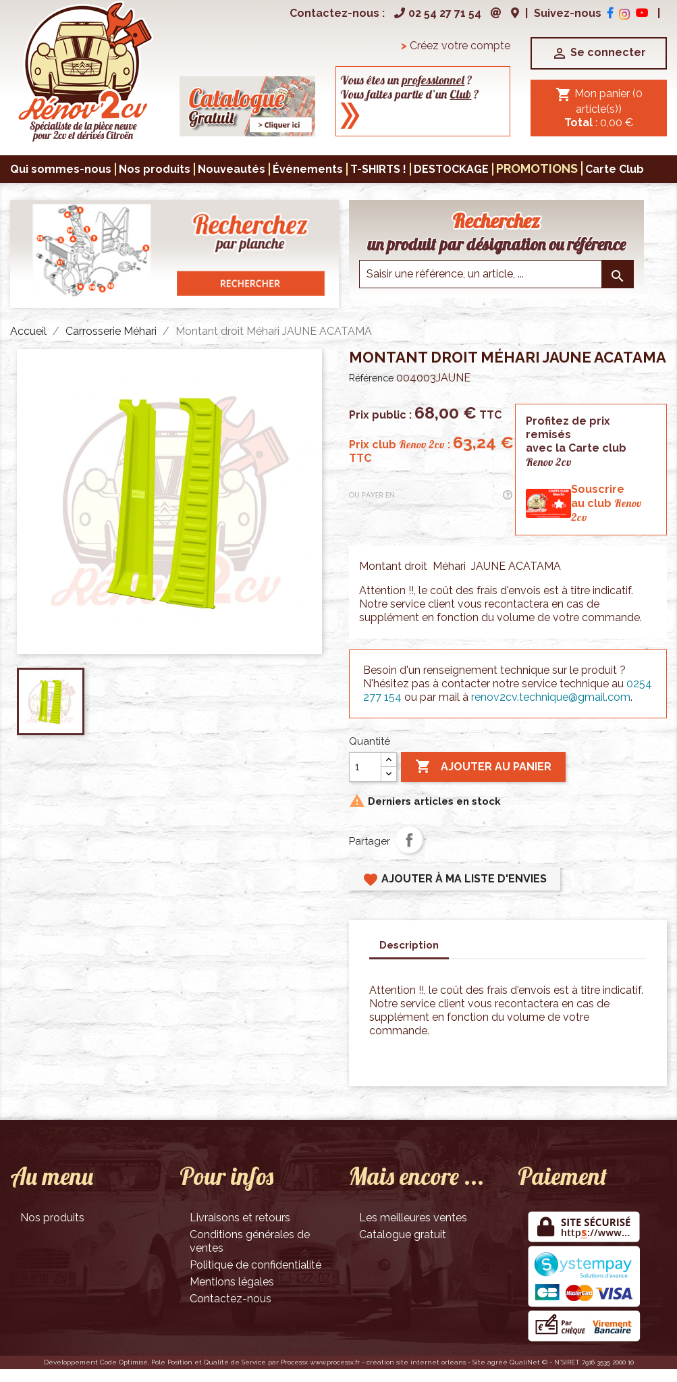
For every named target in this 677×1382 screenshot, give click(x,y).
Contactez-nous (230, 1298)
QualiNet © (528, 1362)
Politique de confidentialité (255, 1264)
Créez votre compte (455, 45)
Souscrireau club (606, 503)
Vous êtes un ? (406, 80)
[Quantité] (365, 767)
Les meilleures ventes (413, 1217)
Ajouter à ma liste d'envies (454, 880)
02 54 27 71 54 (436, 13)
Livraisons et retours (240, 1217)
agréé (497, 1362)
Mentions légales (232, 1281)
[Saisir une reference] (496, 274)
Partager (409, 839)
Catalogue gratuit (402, 1234)
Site (478, 1362)
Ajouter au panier (483, 767)
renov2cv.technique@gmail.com (550, 697)
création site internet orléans (416, 1362)
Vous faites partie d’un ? (409, 94)
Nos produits (52, 1217)
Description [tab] (409, 945)
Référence (371, 378)
